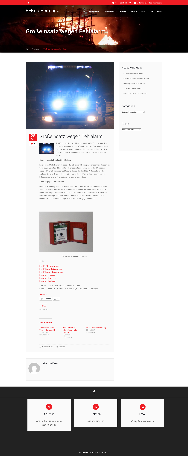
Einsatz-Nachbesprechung (96, 328)
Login (143, 11)
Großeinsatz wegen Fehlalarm (71, 136)
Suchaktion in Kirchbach (132, 88)
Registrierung (156, 11)
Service (133, 11)
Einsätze (37, 49)
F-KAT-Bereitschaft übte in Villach (136, 79)
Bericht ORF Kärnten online (49, 266)
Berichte (122, 11)
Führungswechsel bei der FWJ (134, 83)
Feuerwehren (108, 11)
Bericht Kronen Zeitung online (51, 272)
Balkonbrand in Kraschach (133, 74)
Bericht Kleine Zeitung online (50, 269)
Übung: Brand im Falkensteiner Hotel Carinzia (70, 330)
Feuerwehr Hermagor (47, 278)
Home (82, 11)
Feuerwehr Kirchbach (47, 281)
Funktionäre (94, 11)
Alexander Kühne (46, 347)
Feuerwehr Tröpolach (47, 275)
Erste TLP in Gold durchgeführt (135, 93)
